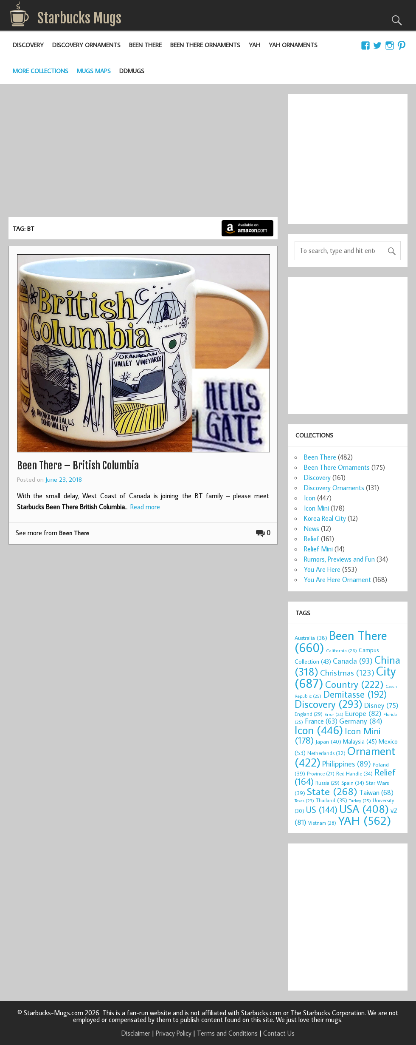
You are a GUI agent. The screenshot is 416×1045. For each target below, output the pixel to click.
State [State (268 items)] (332, 791)
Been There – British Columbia (78, 465)
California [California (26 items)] (341, 650)
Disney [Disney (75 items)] (381, 705)
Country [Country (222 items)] (354, 684)
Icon (309, 498)
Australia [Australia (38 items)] (311, 638)
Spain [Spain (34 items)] (352, 782)
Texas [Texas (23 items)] (304, 801)
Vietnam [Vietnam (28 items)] (322, 823)
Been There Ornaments (205, 45)
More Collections (40, 71)
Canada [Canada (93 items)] (353, 661)
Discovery (28, 45)
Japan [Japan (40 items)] (328, 741)
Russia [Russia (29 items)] (327, 783)
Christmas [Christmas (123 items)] (347, 672)
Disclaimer (135, 1033)
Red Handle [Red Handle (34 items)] (354, 773)
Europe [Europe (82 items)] (363, 713)
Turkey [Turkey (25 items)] (360, 801)
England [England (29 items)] (309, 714)
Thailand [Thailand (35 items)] (331, 800)
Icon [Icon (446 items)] (319, 729)
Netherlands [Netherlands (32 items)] (326, 753)
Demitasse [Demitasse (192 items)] (355, 694)
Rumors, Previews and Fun (339, 559)
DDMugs (131, 71)
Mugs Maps (94, 71)
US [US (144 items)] (321, 809)
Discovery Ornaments (86, 45)
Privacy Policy (173, 1033)
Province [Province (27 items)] (320, 773)
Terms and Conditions (227, 1033)
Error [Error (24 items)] (333, 714)
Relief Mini (318, 549)
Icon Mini (316, 508)
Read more (145, 507)
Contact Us (279, 1033)
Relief (311, 538)
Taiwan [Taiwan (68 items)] (376, 792)
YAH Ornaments (293, 45)
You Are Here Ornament (337, 579)
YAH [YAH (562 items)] (364, 820)
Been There (145, 45)
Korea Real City (325, 518)
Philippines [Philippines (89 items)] (346, 764)
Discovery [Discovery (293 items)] (329, 704)
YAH (254, 45)
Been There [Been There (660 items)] (341, 641)
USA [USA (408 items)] (364, 808)
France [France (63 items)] (321, 720)
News (311, 528)
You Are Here (322, 569)
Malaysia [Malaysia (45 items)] (360, 741)
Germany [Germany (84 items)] (360, 721)
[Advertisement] (143, 153)
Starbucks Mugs (79, 18)
